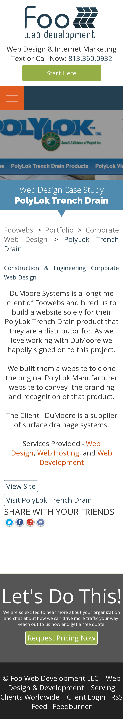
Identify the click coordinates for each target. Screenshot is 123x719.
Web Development (75, 457)
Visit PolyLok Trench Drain (49, 500)
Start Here (61, 73)
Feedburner (72, 706)
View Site (21, 486)
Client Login (86, 697)
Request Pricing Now (61, 637)
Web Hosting (58, 452)
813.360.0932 (90, 58)
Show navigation (12, 98)
